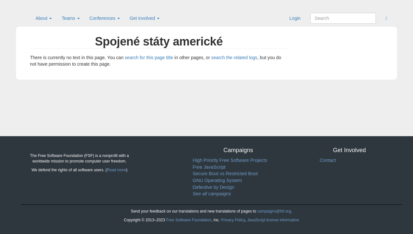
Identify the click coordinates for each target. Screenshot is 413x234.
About (44, 18)
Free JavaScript (209, 167)
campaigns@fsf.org (274, 211)
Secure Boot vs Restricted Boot (225, 173)
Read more (116, 170)
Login (295, 18)
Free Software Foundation (188, 220)
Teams (70, 18)
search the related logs (234, 57)
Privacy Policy (233, 220)
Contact (328, 160)
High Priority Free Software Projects (230, 160)
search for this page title (149, 57)
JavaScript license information (273, 220)
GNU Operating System (217, 180)
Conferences (105, 18)
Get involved (145, 18)
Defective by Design (214, 187)
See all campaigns (212, 193)
